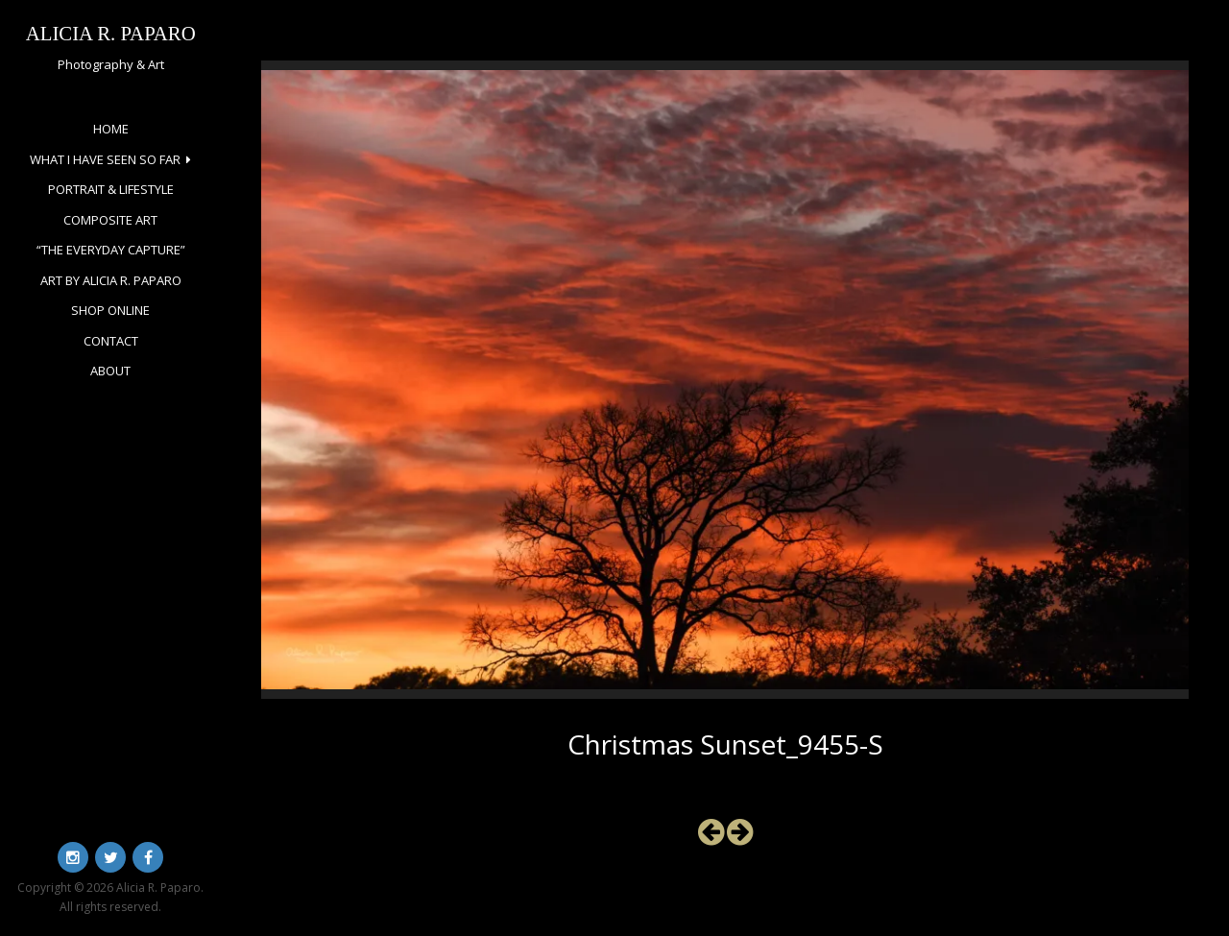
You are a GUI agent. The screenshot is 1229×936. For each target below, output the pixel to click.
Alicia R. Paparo (111, 33)
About (110, 370)
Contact (111, 340)
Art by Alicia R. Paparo (110, 280)
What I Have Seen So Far (105, 159)
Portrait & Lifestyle (111, 189)
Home (111, 128)
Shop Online (110, 310)
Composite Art (110, 219)
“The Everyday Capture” (110, 249)
